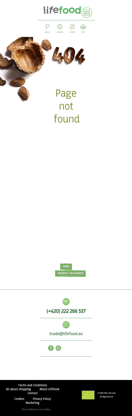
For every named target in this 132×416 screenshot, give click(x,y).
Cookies (19, 399)
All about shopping (18, 389)
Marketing (32, 403)
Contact (33, 393)
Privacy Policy (42, 399)
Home (66, 266)
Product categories (70, 273)
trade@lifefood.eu (66, 334)
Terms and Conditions (32, 385)
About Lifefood (49, 389)
